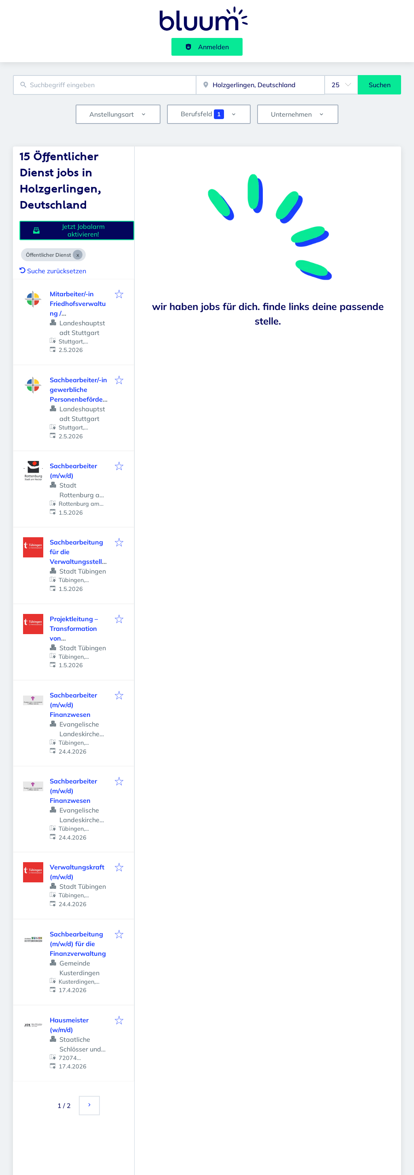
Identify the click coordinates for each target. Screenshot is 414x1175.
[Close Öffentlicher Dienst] (77, 255)
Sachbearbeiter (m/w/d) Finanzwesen (73, 704)
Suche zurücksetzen (52, 271)
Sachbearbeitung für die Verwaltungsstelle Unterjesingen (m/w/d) (78, 561)
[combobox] (104, 85)
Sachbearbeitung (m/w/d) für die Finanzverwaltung (78, 943)
